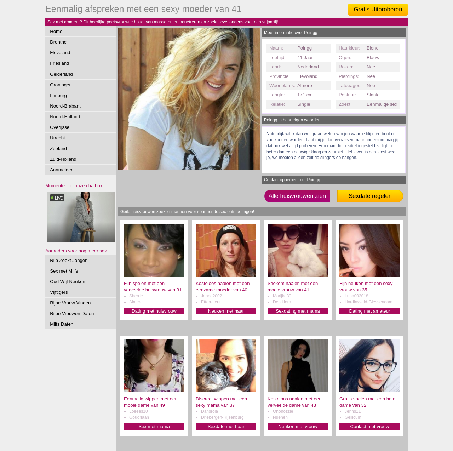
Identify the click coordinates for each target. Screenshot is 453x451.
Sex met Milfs (64, 271)
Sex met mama (154, 426)
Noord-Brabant (65, 106)
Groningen (61, 84)
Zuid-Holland (63, 159)
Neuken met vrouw (298, 426)
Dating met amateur (369, 311)
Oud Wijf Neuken (67, 281)
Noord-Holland (65, 116)
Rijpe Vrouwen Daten (72, 313)
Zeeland (58, 148)
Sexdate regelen (370, 196)
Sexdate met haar (225, 426)
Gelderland (61, 74)
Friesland (59, 63)
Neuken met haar (226, 311)
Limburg (58, 95)
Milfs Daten (61, 324)
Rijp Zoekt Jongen (68, 260)
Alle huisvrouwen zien (297, 196)
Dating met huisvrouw (154, 311)
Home (56, 31)
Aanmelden (62, 169)
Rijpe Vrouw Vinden (70, 303)
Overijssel (60, 127)
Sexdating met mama (298, 311)
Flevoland (60, 52)
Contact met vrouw (369, 426)
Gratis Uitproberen (378, 9)
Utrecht (57, 138)
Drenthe (58, 42)
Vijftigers (59, 292)
